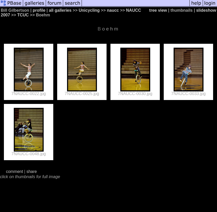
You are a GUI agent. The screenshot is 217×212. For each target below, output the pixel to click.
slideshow (206, 10)
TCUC (23, 15)
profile (39, 10)
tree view (158, 10)
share (32, 171)
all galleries (60, 10)
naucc (113, 10)
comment (14, 171)
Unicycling (89, 10)
